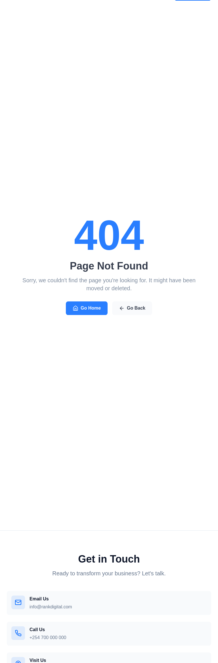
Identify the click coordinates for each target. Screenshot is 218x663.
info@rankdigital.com (51, 606)
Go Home (87, 309)
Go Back (132, 309)
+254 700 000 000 (48, 637)
